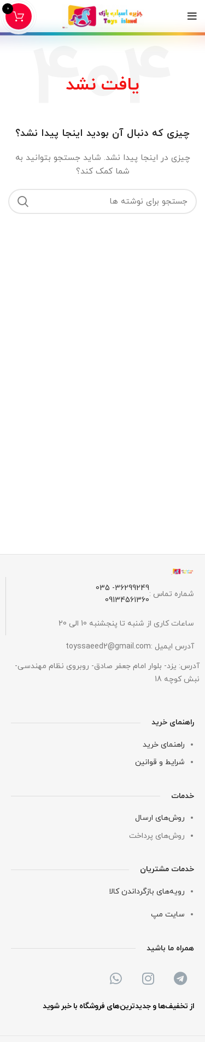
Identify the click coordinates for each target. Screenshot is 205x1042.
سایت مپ (168, 914)
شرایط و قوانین (160, 762)
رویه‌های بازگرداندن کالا (147, 891)
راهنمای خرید (164, 745)
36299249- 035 (122, 588)
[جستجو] (102, 201)
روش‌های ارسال (160, 818)
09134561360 (127, 600)
